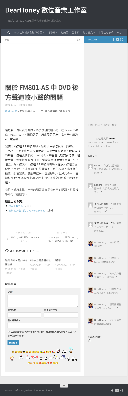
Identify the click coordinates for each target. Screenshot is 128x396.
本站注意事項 (105, 32)
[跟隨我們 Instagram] (121, 39)
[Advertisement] (42, 64)
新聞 (7, 39)
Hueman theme (44, 390)
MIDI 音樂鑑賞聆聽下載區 (28, 32)
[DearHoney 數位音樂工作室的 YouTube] (117, 39)
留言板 (75, 32)
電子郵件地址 (50, 309)
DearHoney (100, 242)
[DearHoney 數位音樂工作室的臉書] (113, 39)
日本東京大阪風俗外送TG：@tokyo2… (107, 207)
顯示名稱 (12, 309)
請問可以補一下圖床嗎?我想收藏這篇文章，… (107, 188)
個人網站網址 (14, 320)
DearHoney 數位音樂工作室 (46, 9)
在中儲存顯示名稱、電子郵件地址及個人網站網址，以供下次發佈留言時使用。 (42, 333)
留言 (11, 291)
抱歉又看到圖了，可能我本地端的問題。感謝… (108, 169)
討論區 (64, 32)
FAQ (119, 32)
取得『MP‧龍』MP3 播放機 (15, 262)
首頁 (7, 110)
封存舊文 (88, 32)
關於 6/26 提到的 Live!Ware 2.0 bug (30, 210)
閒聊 (58, 260)
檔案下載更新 (17, 206)
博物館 (51, 32)
